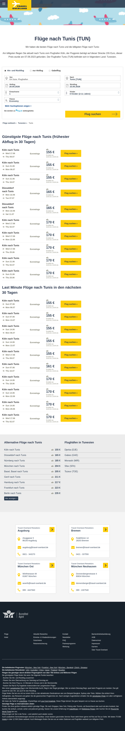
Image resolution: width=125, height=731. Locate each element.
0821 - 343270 (26, 554)
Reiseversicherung (40, 644)
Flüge (6, 634)
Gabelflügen (73, 709)
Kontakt (65, 634)
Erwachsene (14, 92)
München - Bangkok (65, 668)
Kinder (72, 92)
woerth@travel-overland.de (32, 583)
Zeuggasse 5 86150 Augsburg (27, 539)
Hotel (6, 637)
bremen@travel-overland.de (85, 547)
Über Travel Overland (99, 650)
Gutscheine (37, 640)
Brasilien (62, 670)
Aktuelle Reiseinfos (40, 634)
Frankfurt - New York (49, 668)
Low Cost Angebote (48, 701)
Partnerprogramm (69, 644)
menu (4, 4)
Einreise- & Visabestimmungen (44, 637)
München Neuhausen (89, 565)
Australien (34, 670)
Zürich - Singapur (80, 668)
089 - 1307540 (80, 590)
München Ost (36, 565)
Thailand (54, 670)
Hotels (4, 719)
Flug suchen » (70, 153)
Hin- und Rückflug (15, 70)
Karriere (95, 647)
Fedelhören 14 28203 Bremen (80, 539)
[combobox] (32, 93)
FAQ (64, 640)
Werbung (66, 647)
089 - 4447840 (26, 590)
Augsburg (36, 529)
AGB (93, 637)
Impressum (96, 644)
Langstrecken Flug (17, 688)
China (41, 670)
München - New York (32, 668)
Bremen (89, 529)
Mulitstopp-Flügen (88, 709)
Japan (47, 670)
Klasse (12, 99)
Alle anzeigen (10, 498)
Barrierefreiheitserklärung (101, 634)
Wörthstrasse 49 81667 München (27, 575)
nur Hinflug (38, 70)
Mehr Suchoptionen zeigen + (18, 106)
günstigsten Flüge (99, 696)
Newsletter (66, 637)
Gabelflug (56, 70)
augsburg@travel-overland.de (33, 547)
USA (27, 670)
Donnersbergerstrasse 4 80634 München (84, 575)
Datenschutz (96, 640)
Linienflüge (23, 701)
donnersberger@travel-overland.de (88, 583)
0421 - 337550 (80, 554)
